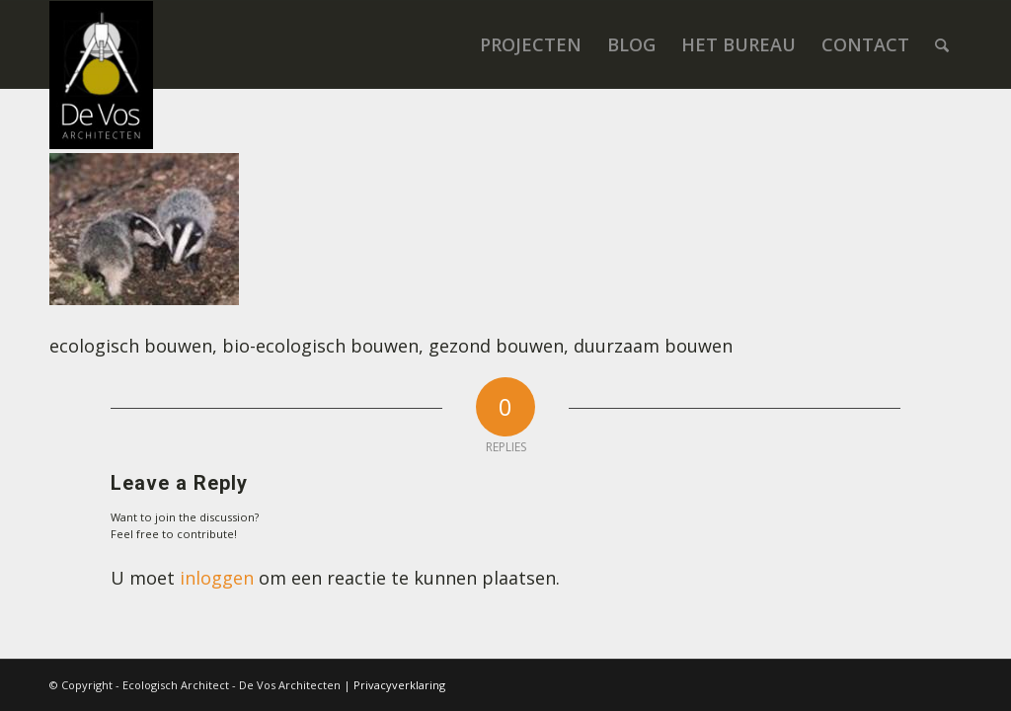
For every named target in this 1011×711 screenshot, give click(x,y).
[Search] (942, 44)
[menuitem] (530, 44)
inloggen (217, 578)
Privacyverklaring (399, 684)
